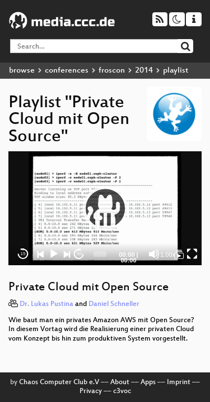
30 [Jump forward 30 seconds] (79, 253)
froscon (112, 70)
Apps (148, 382)
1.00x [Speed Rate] (167, 254)
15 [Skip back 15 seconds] (23, 253)
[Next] (66, 254)
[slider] (100, 254)
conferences (66, 70)
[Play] (53, 254)
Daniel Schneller (113, 304)
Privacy (91, 391)
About (119, 382)
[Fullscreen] (192, 254)
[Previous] (40, 254)
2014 (144, 70)
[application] (105, 208)
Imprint (178, 382)
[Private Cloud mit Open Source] (179, 254)
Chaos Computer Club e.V (59, 382)
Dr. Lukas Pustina (46, 304)
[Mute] (154, 254)
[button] (105, 208)
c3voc (122, 391)
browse (22, 70)
